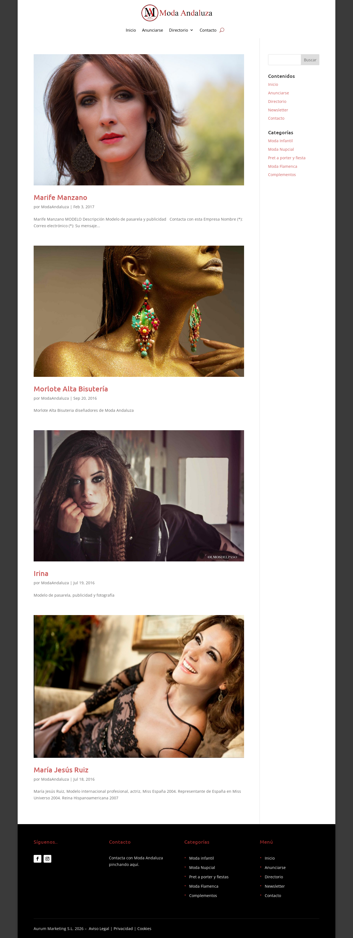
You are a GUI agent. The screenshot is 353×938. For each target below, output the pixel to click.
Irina (41, 573)
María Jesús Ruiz (61, 769)
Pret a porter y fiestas (209, 876)
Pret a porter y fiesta (287, 157)
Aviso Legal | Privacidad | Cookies (120, 928)
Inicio (131, 30)
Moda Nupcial (281, 149)
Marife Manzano (60, 197)
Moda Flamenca (282, 166)
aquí (134, 864)
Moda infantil (201, 858)
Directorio (178, 30)
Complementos (282, 174)
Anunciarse (152, 30)
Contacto (208, 30)
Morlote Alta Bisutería (71, 388)
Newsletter (278, 110)
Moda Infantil (280, 140)
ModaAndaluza (55, 206)
